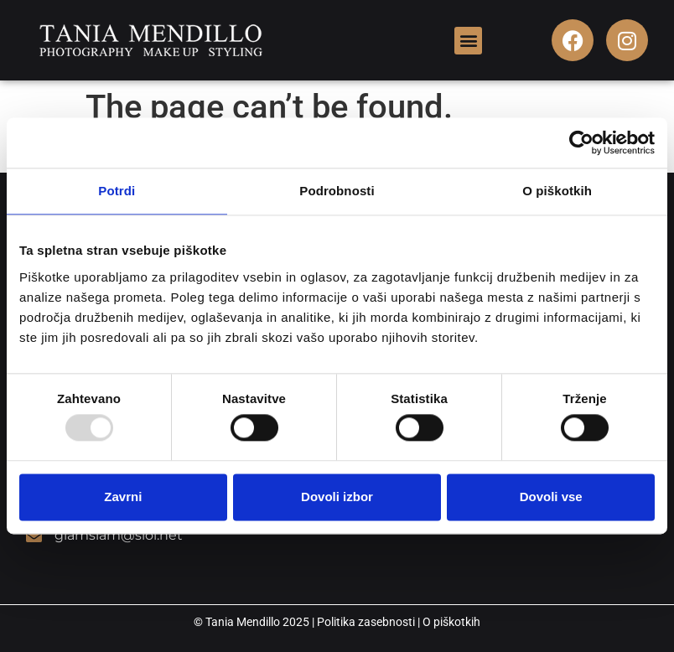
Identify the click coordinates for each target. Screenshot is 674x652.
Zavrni (123, 496)
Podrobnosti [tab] (336, 191)
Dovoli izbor (337, 496)
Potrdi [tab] (116, 191)
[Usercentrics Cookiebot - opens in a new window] (581, 142)
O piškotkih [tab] (557, 191)
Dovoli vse (551, 496)
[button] (468, 40)
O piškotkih (451, 622)
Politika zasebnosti (366, 622)
